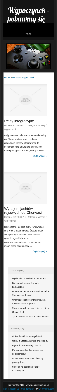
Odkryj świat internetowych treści (27, 336)
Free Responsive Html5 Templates (19, 389)
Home (7, 77)
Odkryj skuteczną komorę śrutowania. (30, 341)
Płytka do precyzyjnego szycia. (26, 345)
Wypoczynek (28, 77)
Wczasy (16, 77)
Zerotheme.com (46, 389)
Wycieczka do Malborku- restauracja (29, 278)
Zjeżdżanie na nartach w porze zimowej (31, 316)
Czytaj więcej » (40, 156)
